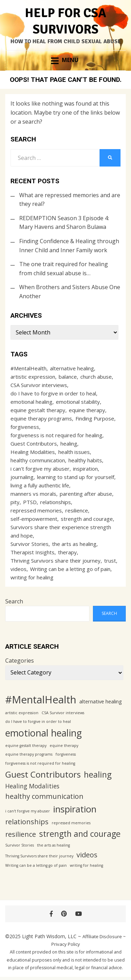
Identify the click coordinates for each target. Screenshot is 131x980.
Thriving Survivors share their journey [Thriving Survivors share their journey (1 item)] (55, 560)
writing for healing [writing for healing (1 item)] (31, 577)
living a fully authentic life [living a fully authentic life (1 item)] (39, 485)
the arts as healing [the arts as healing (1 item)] (74, 543)
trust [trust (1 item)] (110, 560)
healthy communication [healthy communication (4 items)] (37, 460)
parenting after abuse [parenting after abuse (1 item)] (86, 493)
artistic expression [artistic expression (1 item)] (32, 376)
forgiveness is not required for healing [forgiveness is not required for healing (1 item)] (56, 435)
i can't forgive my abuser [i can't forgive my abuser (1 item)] (40, 468)
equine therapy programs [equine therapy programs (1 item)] (41, 418)
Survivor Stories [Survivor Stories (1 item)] (29, 543)
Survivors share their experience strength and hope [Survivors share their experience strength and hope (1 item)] (60, 531)
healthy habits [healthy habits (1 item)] (85, 460)
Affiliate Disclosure (102, 936)
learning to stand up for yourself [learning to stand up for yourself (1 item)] (75, 476)
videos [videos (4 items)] (18, 568)
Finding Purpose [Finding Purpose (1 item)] (94, 418)
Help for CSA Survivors (65, 21)
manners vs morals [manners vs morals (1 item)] (33, 493)
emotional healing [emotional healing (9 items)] (31, 401)
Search (14, 601)
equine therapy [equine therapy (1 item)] (87, 410)
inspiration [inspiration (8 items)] (85, 468)
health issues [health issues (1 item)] (74, 451)
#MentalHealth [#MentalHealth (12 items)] (28, 368)
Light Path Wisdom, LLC (49, 936)
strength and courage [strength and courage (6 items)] (87, 518)
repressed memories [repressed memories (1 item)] (36, 510)
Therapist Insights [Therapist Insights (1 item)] (32, 552)
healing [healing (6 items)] (68, 443)
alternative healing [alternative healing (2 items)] (72, 368)
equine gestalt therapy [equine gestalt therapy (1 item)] (37, 410)
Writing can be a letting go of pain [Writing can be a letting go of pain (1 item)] (70, 568)
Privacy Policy (65, 944)
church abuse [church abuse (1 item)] (96, 376)
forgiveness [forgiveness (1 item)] (24, 426)
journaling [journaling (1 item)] (22, 476)
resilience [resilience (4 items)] (76, 510)
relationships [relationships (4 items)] (55, 502)
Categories (19, 660)
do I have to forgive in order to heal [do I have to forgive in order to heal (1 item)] (53, 393)
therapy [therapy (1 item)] (67, 552)
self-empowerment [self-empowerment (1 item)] (33, 518)
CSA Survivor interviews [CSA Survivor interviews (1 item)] (38, 384)
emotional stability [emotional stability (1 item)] (78, 401)
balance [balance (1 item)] (68, 376)
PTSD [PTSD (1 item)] (30, 502)
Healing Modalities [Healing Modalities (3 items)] (32, 451)
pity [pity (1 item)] (15, 502)
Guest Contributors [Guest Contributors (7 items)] (33, 443)
